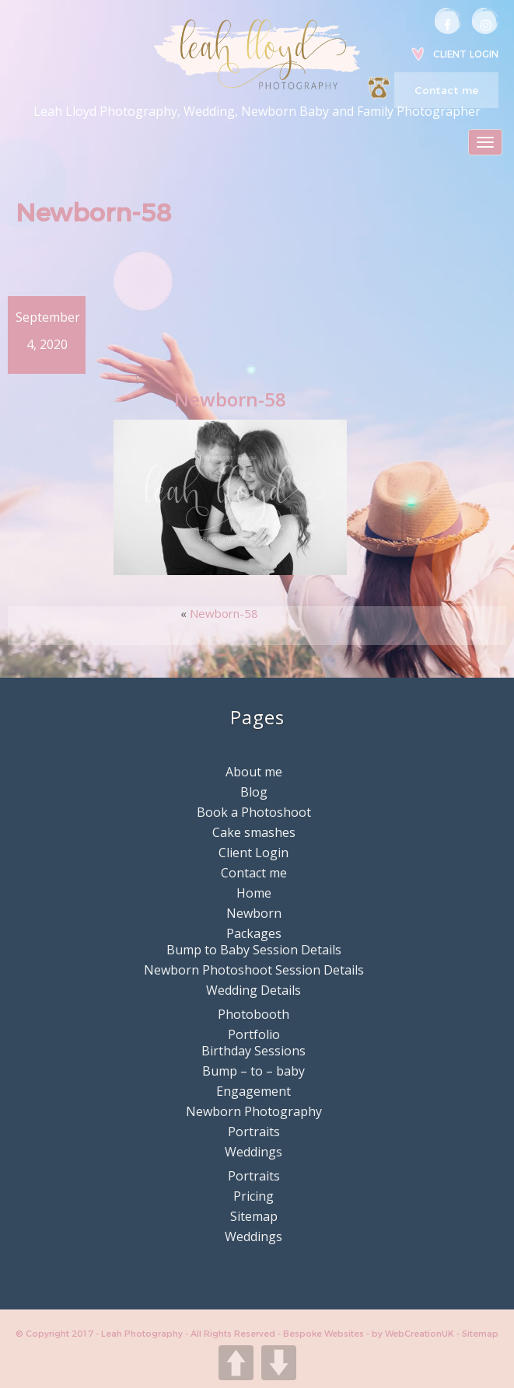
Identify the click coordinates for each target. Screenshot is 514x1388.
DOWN (278, 1362)
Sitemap (254, 1216)
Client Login (465, 54)
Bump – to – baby (253, 1070)
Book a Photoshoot (254, 812)
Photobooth (253, 1014)
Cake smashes (253, 832)
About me (254, 771)
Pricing (253, 1196)
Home (253, 893)
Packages (253, 933)
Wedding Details (253, 990)
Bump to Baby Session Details (253, 949)
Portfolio (254, 1034)
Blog (253, 791)
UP (236, 1362)
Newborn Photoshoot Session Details (254, 969)
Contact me (446, 90)
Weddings (253, 1151)
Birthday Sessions (253, 1050)
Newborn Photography (254, 1111)
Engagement (253, 1091)
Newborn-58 (224, 613)
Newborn (253, 913)
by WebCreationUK (414, 1333)
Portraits (254, 1131)
